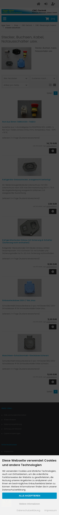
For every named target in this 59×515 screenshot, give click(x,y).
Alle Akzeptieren (29, 495)
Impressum (51, 510)
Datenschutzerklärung (28, 510)
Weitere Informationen (29, 504)
